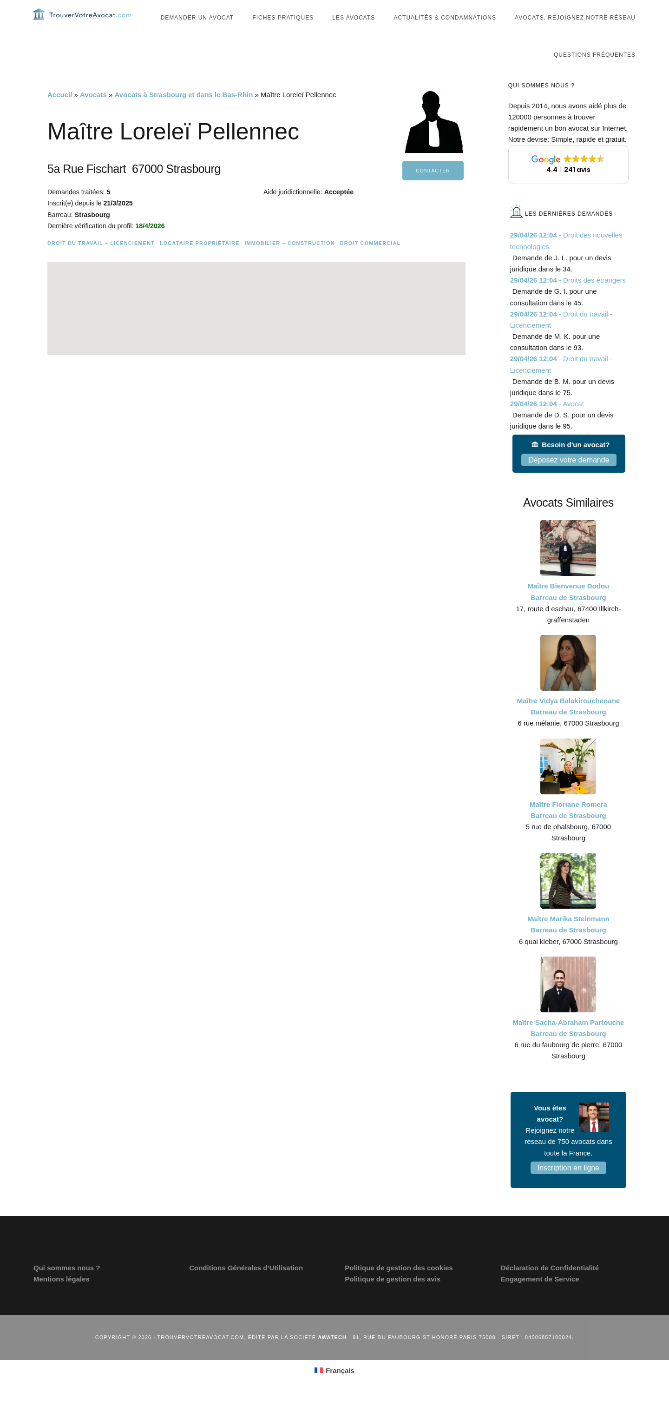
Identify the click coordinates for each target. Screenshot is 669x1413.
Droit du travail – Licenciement (101, 261)
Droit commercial (370, 261)
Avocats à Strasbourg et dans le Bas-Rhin (184, 113)
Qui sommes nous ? (66, 1286)
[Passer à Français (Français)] (334, 1388)
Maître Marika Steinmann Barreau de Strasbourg (568, 942)
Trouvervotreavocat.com (89, 23)
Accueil (59, 113)
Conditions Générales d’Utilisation (246, 1286)
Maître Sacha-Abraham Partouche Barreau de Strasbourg (568, 1046)
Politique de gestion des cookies (399, 1286)
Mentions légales (61, 1297)
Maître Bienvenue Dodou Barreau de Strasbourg (568, 610)
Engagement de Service (539, 1297)
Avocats (93, 113)
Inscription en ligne (568, 1186)
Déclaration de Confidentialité (549, 1286)
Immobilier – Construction (289, 261)
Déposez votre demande (568, 478)
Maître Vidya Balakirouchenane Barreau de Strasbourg (568, 724)
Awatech (332, 1356)
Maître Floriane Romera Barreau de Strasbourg (568, 828)
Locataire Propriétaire (199, 261)
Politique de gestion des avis (392, 1297)
